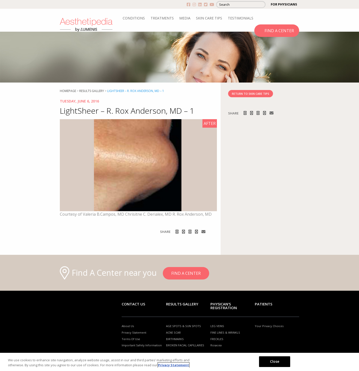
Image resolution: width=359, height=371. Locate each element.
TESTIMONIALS (240, 18)
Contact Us (133, 303)
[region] (179, 362)
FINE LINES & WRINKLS (225, 332)
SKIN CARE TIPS (209, 18)
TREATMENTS (162, 18)
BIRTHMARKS (175, 339)
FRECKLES (216, 339)
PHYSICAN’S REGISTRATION (223, 305)
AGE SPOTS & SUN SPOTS (183, 326)
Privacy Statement (134, 332)
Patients (263, 303)
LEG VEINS (217, 326)
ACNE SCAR (173, 332)
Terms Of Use (131, 339)
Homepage (68, 91)
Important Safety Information (142, 345)
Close (274, 361)
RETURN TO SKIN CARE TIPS (250, 93)
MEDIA (184, 18)
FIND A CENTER (279, 30)
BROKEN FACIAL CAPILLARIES (185, 345)
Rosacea (216, 345)
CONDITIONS (134, 18)
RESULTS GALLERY (91, 91)
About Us (128, 326)
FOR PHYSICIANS (284, 4)
